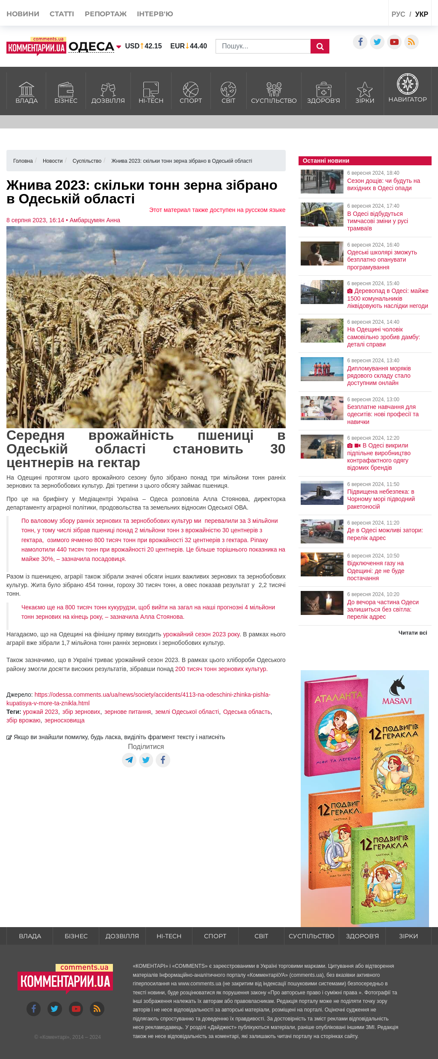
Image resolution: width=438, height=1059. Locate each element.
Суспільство (274, 91)
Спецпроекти (354, 14)
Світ (229, 91)
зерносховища (64, 720)
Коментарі (54, 1037)
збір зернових (81, 711)
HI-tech (151, 91)
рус (398, 14)
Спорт (191, 91)
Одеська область (247, 711)
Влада (26, 91)
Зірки (364, 91)
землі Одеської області (187, 711)
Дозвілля (108, 91)
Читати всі (413, 632)
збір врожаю (23, 720)
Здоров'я (323, 91)
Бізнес (65, 91)
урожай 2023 (40, 711)
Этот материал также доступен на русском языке (217, 209)
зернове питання (127, 711)
